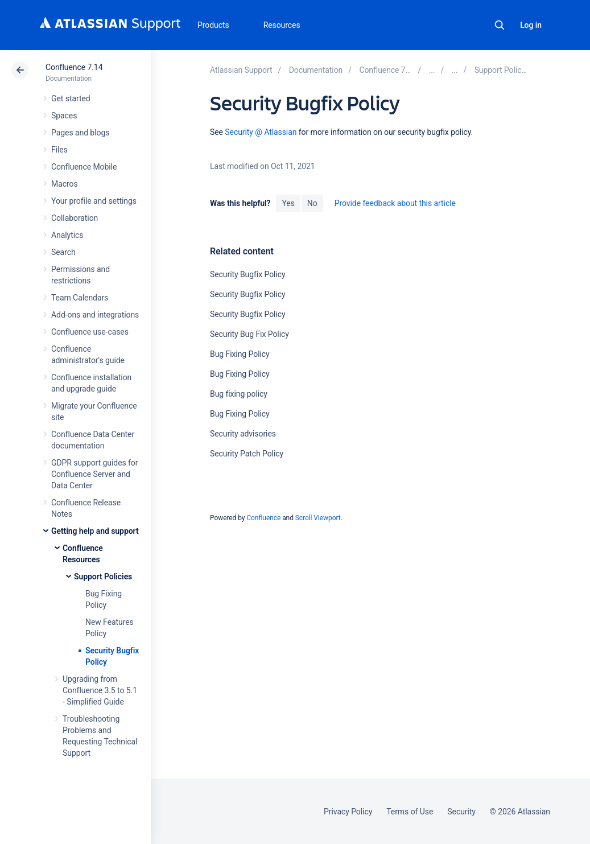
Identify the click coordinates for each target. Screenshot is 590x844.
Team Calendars (79, 297)
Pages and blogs (80, 132)
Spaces (64, 115)
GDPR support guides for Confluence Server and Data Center (94, 474)
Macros (64, 183)
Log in (531, 25)
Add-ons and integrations (95, 314)
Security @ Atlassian (260, 132)
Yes (288, 203)
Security (461, 811)
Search (499, 25)
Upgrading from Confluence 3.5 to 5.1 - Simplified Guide (100, 690)
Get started (70, 98)
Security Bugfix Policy (248, 274)
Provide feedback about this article (395, 203)
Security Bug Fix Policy (249, 334)
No (312, 203)
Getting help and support (95, 531)
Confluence (263, 518)
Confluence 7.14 (74, 67)
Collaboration (74, 218)
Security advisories (243, 433)
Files (59, 149)
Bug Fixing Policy (240, 354)
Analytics (67, 235)
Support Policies (103, 576)
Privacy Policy (348, 811)
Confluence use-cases (90, 331)
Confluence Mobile (84, 166)
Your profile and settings (94, 200)
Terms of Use (409, 811)
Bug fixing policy (238, 393)
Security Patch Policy (246, 453)
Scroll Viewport (318, 518)
